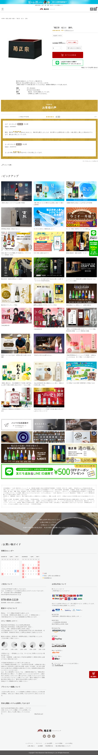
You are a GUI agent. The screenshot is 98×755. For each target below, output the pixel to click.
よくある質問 (48, 743)
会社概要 (40, 746)
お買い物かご (31, 746)
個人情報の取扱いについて (63, 746)
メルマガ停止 (68, 743)
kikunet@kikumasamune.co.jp (11, 594)
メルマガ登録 (58, 743)
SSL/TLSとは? (38, 714)
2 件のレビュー (69, 30)
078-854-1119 (9, 599)
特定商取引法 (49, 746)
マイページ (39, 743)
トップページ (29, 743)
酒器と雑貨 (8, 18)
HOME (3, 18)
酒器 (13, 18)
